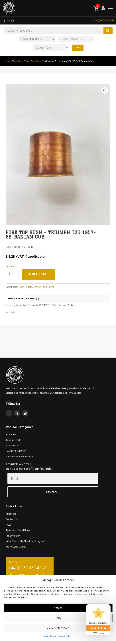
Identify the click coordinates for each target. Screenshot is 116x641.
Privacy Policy (65, 636)
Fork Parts (18, 61)
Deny (58, 618)
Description (16, 298)
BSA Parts (11, 434)
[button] (104, 90)
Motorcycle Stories (16, 546)
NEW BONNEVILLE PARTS (19, 456)
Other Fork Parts (33, 61)
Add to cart (38, 274)
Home (8, 61)
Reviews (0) (32, 298)
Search (77, 48)
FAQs (8, 524)
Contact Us (12, 519)
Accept (58, 608)
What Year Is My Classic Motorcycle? (25, 541)
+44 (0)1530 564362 (104, 20)
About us (11, 513)
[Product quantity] (12, 274)
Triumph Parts (13, 440)
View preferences (58, 628)
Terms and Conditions (18, 530)
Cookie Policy (49, 636)
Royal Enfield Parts (16, 451)
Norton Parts (13, 445)
